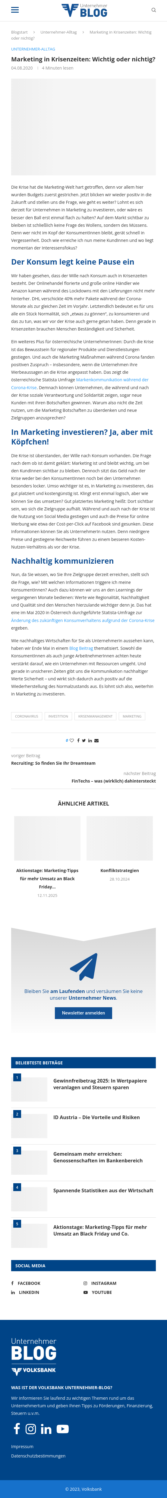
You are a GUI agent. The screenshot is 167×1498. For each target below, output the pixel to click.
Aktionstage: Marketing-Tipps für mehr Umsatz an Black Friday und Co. (100, 1230)
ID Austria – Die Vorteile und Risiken (96, 1117)
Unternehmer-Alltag (58, 32)
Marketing (132, 716)
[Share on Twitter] (84, 740)
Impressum (22, 1446)
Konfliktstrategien (119, 870)
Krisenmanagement (95, 716)
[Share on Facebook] (78, 740)
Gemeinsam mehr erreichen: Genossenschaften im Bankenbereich (98, 1157)
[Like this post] (72, 740)
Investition (58, 716)
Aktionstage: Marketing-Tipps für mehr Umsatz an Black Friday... (47, 879)
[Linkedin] (46, 1292)
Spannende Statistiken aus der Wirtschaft (103, 1190)
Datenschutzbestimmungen (38, 1456)
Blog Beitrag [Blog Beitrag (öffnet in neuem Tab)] (81, 648)
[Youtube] (118, 1292)
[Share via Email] (96, 740)
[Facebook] (46, 1283)
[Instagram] (118, 1283)
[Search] (154, 11)
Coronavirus (26, 716)
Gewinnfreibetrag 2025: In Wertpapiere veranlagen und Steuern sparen (100, 1084)
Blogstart (19, 32)
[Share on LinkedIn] (90, 740)
